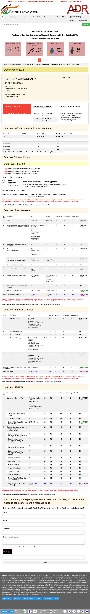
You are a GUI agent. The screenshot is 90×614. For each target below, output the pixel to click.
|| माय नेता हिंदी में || (75, 17)
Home (3, 17)
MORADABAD (29, 64)
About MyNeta (83, 20)
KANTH (38, 64)
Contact (39, 598)
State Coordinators (28, 598)
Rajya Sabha (37, 17)
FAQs (56, 598)
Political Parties (49, 17)
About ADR (72, 20)
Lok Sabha (12, 17)
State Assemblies (24, 17)
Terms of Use (48, 598)
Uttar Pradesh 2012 (16, 64)
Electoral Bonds (62, 17)
